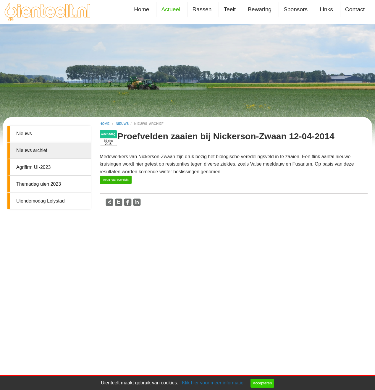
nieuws (122, 123)
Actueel (170, 9)
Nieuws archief (31, 150)
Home (141, 9)
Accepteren (262, 383)
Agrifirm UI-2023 (33, 167)
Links (326, 9)
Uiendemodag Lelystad (40, 200)
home (105, 123)
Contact (355, 9)
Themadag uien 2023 (38, 184)
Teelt (230, 9)
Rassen (201, 9)
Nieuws (24, 133)
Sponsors (296, 9)
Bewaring (259, 9)
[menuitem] (142, 9)
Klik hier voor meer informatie (212, 382)
